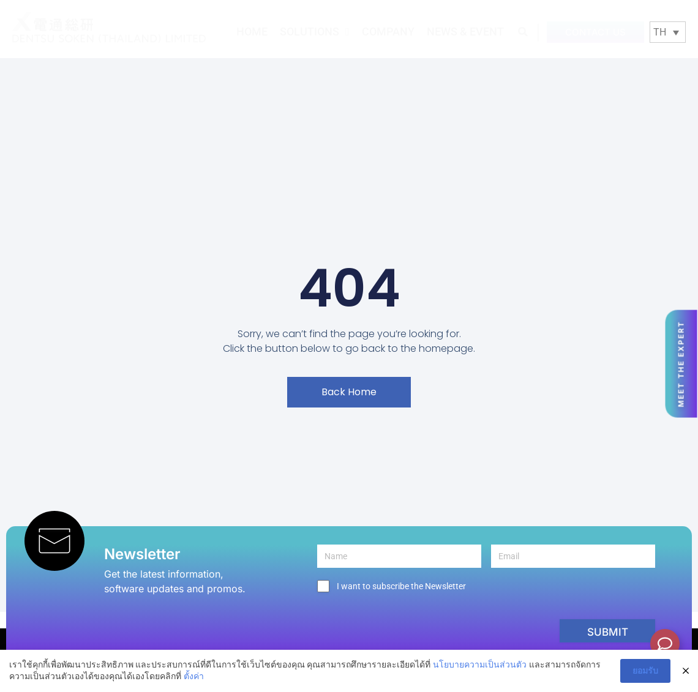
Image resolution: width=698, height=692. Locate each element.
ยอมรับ (645, 670)
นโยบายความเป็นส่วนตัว (480, 664)
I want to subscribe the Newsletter (401, 586)
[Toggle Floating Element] (665, 643)
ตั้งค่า (194, 676)
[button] (523, 31)
